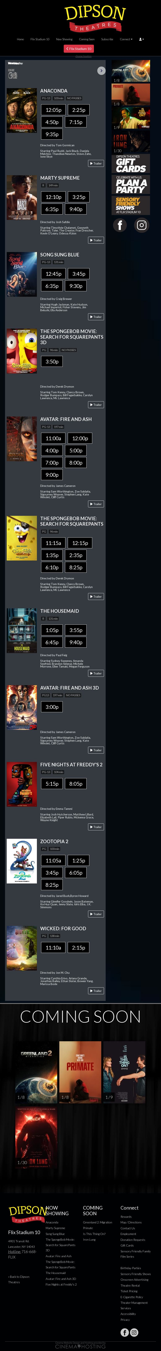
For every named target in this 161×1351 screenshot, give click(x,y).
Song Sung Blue (55, 1234)
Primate (88, 1228)
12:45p (53, 273)
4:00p (51, 450)
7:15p (75, 122)
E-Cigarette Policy (132, 1297)
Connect (125, 39)
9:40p (75, 209)
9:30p (75, 286)
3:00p (51, 707)
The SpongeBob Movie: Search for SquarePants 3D (60, 1245)
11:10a (53, 947)
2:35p (75, 555)
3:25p (78, 197)
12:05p (53, 110)
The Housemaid (56, 1273)
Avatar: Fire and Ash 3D (61, 1278)
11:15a (53, 543)
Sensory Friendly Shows (136, 1274)
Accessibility (128, 1314)
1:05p (51, 630)
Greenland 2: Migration (97, 1222)
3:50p (51, 361)
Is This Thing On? (94, 1234)
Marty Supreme (55, 1228)
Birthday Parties (131, 1268)
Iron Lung (89, 1239)
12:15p (80, 543)
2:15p (78, 947)
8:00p (75, 462)
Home (20, 39)
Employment (128, 1234)
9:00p (51, 475)
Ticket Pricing (129, 1291)
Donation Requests (133, 1239)
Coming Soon (87, 39)
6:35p (51, 209)
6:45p (51, 642)
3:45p (78, 273)
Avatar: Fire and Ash (58, 1256)
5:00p (75, 450)
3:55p (75, 630)
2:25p (78, 110)
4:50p (51, 122)
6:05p (75, 872)
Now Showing (64, 39)
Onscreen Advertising (134, 1279)
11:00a (53, 438)
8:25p (75, 567)
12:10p (53, 197)
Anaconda (52, 1222)
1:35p (51, 555)
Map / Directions (131, 1222)
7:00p (51, 462)
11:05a (53, 860)
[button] (141, 39)
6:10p (51, 567)
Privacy (125, 1319)
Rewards (126, 1216)
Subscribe (107, 39)
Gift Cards (127, 1245)
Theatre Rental (130, 1285)
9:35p (51, 134)
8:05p (75, 783)
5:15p (51, 783)
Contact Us (128, 1228)
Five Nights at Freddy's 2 (61, 1284)
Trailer (96, 163)
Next (101, 71)
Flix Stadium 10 (40, 39)
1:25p (78, 860)
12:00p (80, 438)
